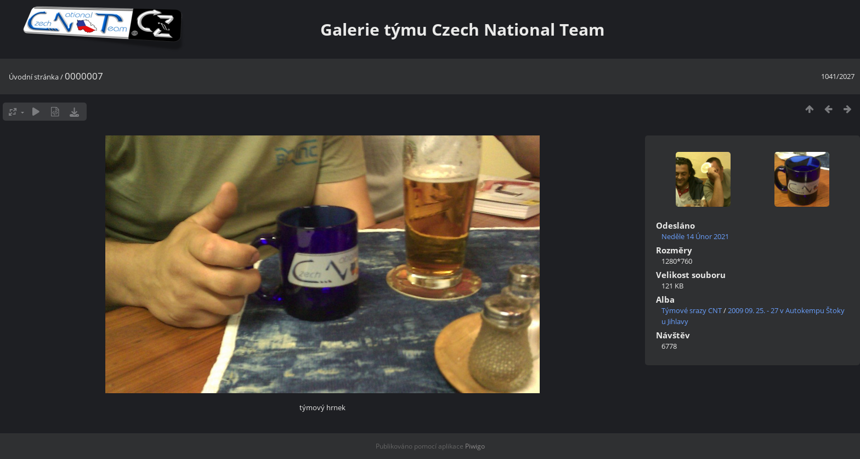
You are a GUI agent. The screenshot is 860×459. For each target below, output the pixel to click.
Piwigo (475, 446)
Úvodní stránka (34, 77)
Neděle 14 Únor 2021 (695, 236)
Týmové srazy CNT (691, 310)
